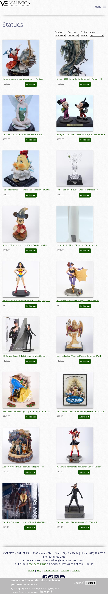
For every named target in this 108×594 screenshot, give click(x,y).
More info (46, 592)
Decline (78, 583)
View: (93, 32)
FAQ (39, 570)
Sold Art (59, 32)
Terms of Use (51, 570)
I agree (90, 582)
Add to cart (31, 84)
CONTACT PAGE (37, 564)
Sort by (72, 32)
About (31, 570)
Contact (76, 570)
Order (84, 32)
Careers (65, 570)
